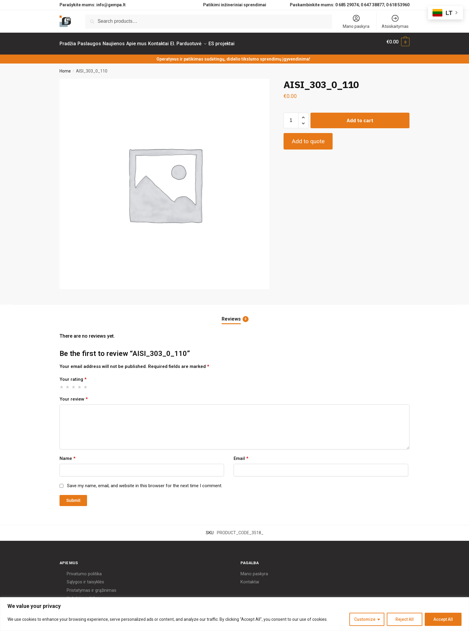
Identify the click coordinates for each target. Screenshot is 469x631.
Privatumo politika (84, 570)
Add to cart (360, 117)
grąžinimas (105, 586)
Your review (74, 395)
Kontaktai (249, 578)
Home (65, 67)
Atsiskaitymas (395, 21)
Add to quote (308, 137)
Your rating (73, 375)
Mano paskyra (356, 21)
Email (241, 455)
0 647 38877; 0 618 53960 (385, 4)
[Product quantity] (291, 117)
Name (67, 455)
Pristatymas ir (80, 586)
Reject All (404, 619)
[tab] (234, 310)
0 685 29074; (347, 4)
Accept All (443, 619)
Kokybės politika (82, 594)
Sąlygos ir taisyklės (85, 578)
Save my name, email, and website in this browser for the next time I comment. (144, 482)
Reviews (231, 315)
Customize (364, 619)
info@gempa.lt (111, 4)
